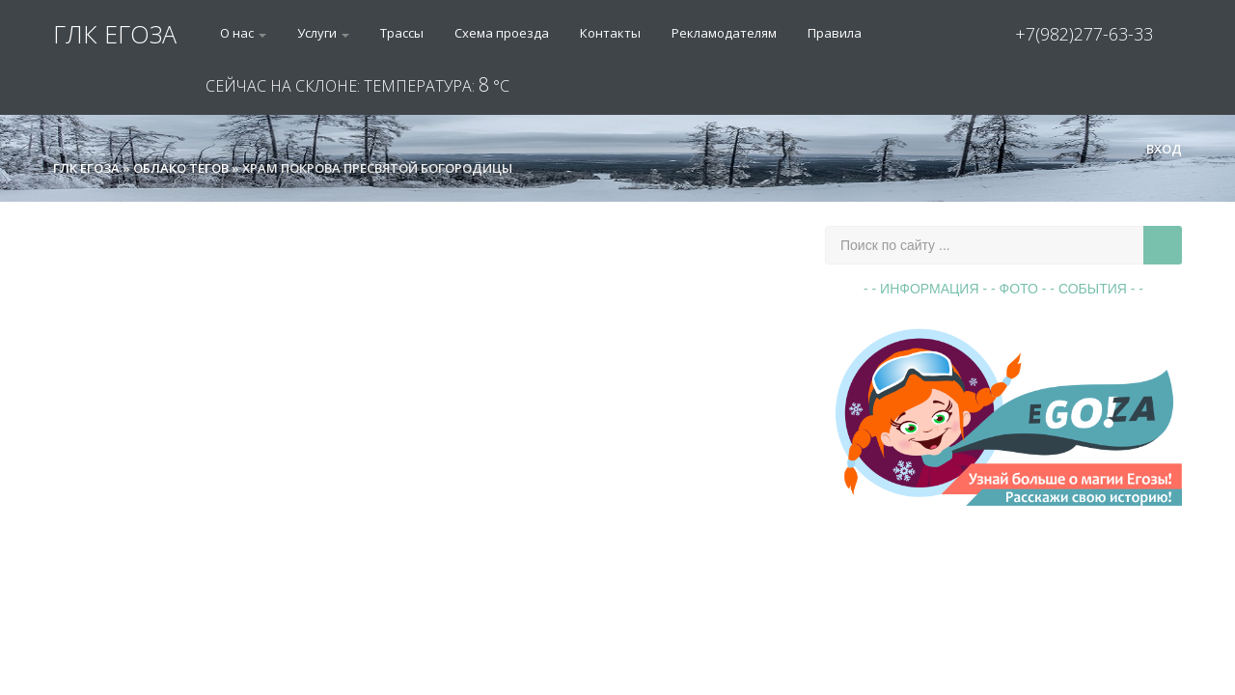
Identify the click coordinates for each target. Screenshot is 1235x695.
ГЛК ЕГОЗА (115, 33)
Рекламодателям (724, 33)
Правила (835, 33)
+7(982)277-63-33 (1084, 33)
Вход (1156, 148)
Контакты (610, 33)
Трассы (402, 33)
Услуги (323, 33)
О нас (243, 33)
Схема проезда (501, 33)
